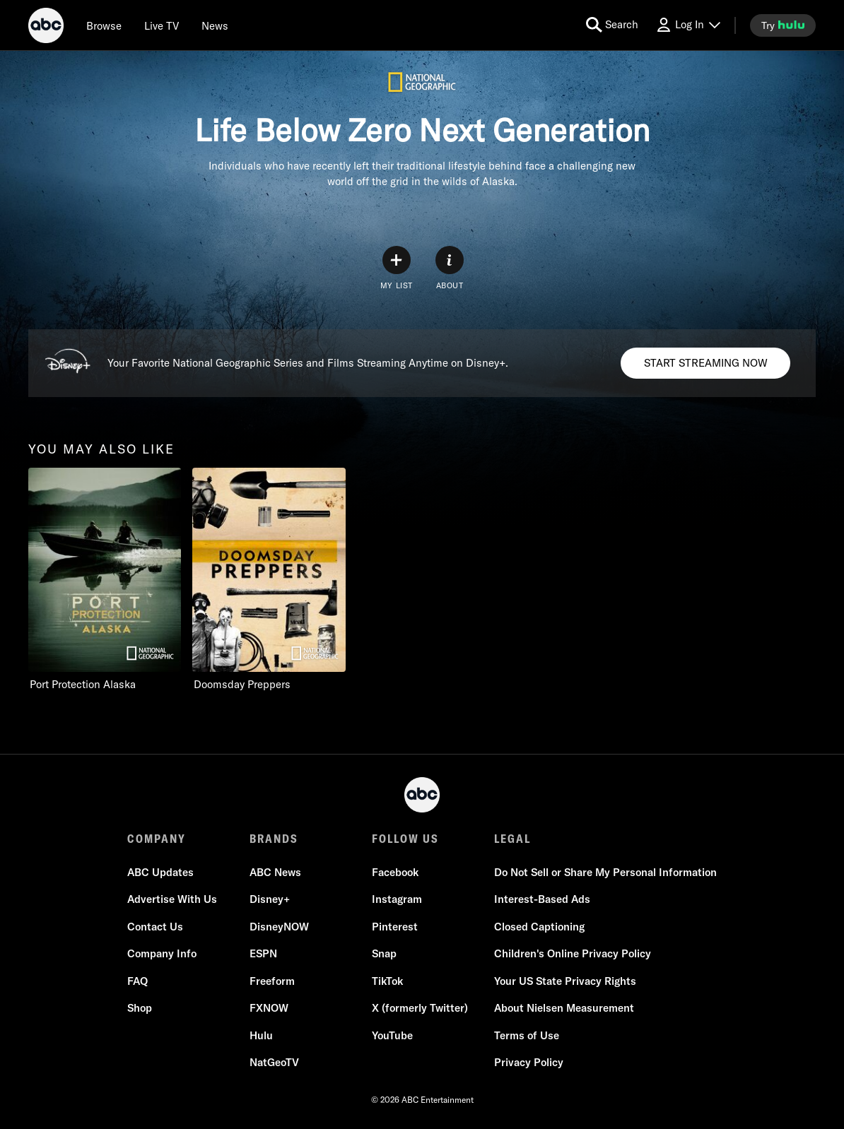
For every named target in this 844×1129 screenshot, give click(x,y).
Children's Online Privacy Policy (572, 953)
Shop (139, 1008)
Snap (384, 953)
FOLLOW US (405, 838)
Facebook (395, 872)
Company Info (162, 953)
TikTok (387, 981)
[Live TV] (161, 25)
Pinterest (395, 926)
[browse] (104, 25)
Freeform (272, 981)
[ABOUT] (449, 268)
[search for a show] (612, 25)
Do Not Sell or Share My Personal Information (605, 872)
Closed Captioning (539, 926)
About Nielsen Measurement (564, 1008)
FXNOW (269, 1008)
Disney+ (270, 899)
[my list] (396, 268)
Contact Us (155, 926)
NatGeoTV (274, 1062)
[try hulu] (783, 25)
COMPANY (156, 838)
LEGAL (512, 838)
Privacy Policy (528, 1062)
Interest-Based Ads (542, 899)
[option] (104, 580)
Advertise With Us (172, 899)
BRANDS (274, 838)
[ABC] (46, 27)
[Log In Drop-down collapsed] (687, 25)
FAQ (137, 981)
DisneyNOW (279, 926)
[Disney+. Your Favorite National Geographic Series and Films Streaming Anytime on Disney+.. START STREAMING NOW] (705, 363)
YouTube (392, 1035)
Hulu (261, 1035)
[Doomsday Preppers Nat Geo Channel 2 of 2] (268, 580)
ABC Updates (160, 872)
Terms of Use (526, 1035)
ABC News (275, 872)
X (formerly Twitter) (420, 1008)
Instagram (397, 899)
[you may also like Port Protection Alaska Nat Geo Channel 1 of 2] (104, 580)
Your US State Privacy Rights (565, 981)
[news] (214, 25)
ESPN (263, 953)
